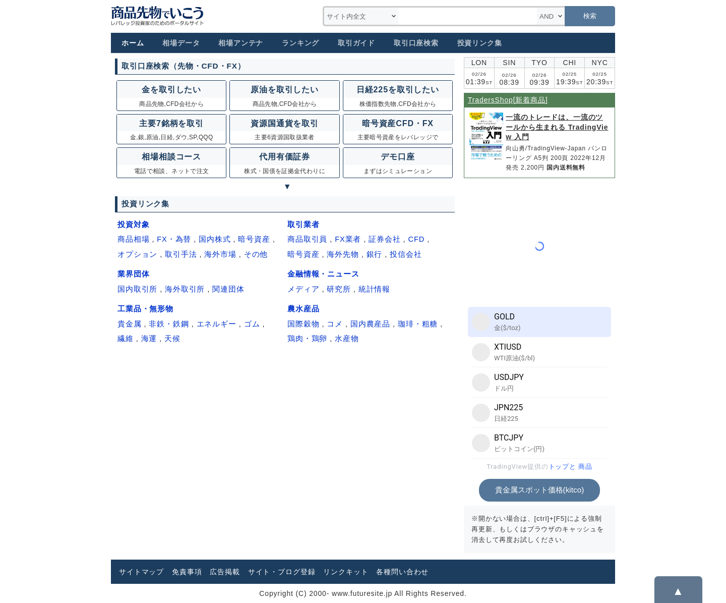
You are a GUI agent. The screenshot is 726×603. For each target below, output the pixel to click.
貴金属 (129, 324)
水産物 (347, 339)
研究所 (339, 289)
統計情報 (374, 289)
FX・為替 (174, 239)
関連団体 (228, 289)
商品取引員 (307, 239)
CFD (416, 239)
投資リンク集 (479, 43)
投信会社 (405, 254)
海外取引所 (185, 289)
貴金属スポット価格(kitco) (539, 489)
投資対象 (133, 225)
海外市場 (220, 254)
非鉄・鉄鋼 (169, 324)
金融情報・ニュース (323, 274)
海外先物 (342, 254)
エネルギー (216, 324)
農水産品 (303, 309)
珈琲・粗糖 (418, 324)
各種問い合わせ (402, 572)
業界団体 (133, 274)
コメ (335, 324)
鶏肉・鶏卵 (307, 339)
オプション (137, 254)
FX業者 (348, 239)
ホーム (133, 43)
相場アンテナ (240, 43)
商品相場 (133, 239)
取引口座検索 (416, 43)
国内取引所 (137, 289)
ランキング (300, 43)
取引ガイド (356, 43)
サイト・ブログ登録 (282, 572)
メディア (303, 289)
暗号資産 (254, 239)
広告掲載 (224, 572)
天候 (172, 339)
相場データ (181, 43)
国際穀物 (303, 324)
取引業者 (303, 225)
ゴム (252, 324)
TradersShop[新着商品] (508, 100)
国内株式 (214, 239)
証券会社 (384, 239)
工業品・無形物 (145, 309)
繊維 (125, 339)
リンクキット (345, 572)
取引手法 (181, 254)
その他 (256, 254)
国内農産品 (370, 324)
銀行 (375, 254)
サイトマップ (141, 572)
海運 (149, 339)
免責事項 (187, 572)
